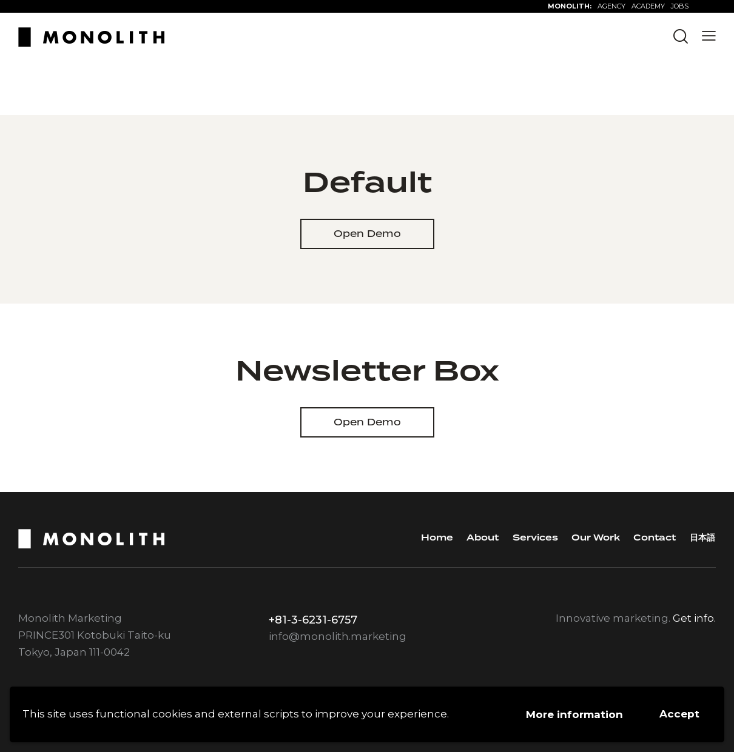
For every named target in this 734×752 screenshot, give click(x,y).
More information (574, 714)
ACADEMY (648, 6)
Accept (679, 714)
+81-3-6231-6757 (313, 620)
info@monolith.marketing (337, 636)
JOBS (680, 6)
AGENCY (611, 6)
